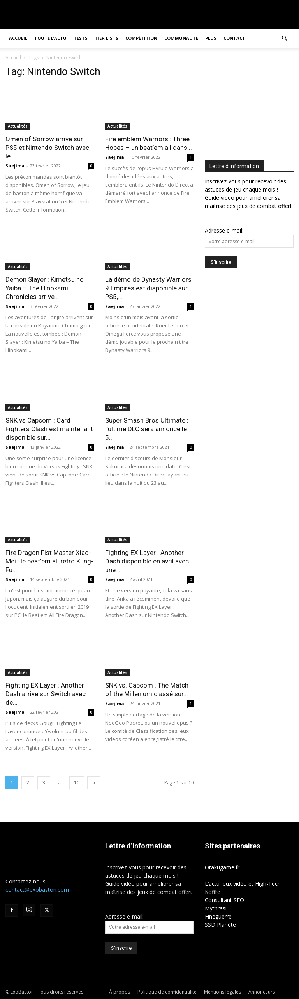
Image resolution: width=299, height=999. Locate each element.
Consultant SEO (224, 900)
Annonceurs (261, 991)
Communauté (181, 38)
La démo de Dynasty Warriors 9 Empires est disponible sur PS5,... (148, 288)
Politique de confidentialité (167, 991)
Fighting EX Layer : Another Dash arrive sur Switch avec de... (45, 693)
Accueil (18, 38)
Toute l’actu (50, 38)
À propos (119, 991)
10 (76, 782)
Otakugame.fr (222, 867)
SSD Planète (220, 924)
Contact (234, 38)
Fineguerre (218, 916)
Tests (81, 38)
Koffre (212, 892)
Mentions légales (222, 991)
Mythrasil (216, 908)
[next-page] (93, 782)
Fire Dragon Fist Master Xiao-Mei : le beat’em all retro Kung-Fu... (49, 561)
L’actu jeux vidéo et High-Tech (243, 883)
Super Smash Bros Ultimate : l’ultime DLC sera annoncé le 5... (146, 428)
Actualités (18, 126)
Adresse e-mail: (224, 230)
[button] (284, 38)
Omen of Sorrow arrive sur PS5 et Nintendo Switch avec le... (47, 147)
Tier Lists (106, 38)
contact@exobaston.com (37, 889)
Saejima (15, 166)
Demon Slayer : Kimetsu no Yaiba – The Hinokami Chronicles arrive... (44, 288)
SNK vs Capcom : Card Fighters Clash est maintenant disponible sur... (49, 428)
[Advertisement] (252, 105)
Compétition (141, 38)
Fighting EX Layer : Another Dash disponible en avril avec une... (147, 561)
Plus (210, 38)
